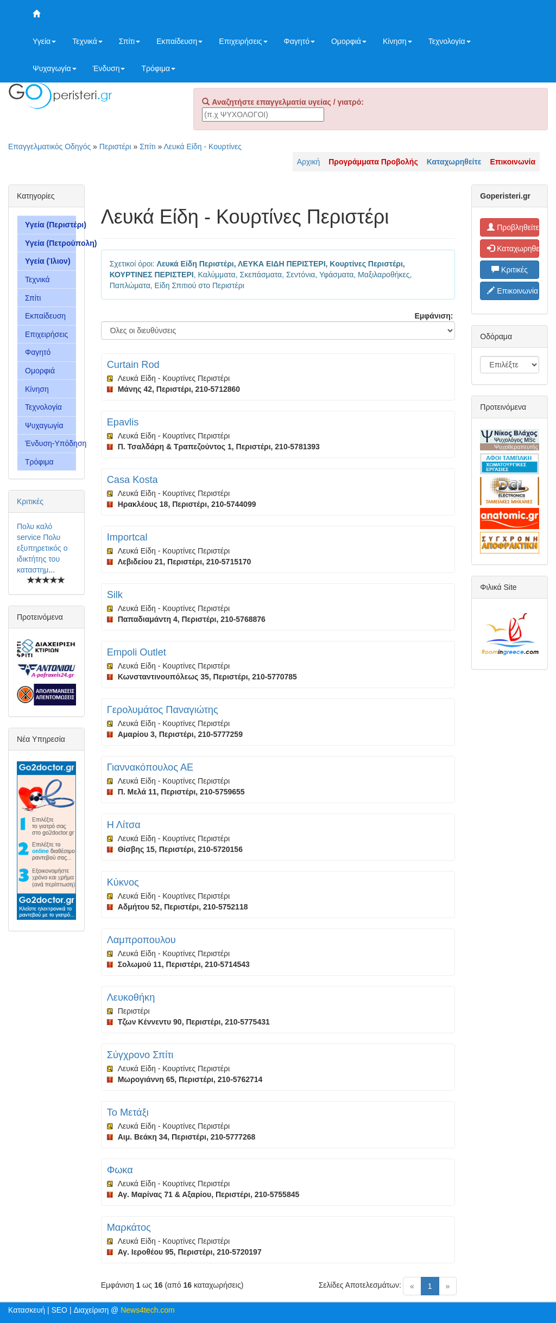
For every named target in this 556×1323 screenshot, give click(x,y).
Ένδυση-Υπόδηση (50, 443)
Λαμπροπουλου (141, 939)
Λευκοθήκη (131, 997)
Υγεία (44, 41)
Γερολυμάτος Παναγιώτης (162, 709)
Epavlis (123, 422)
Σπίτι (129, 41)
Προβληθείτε (513, 227)
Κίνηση (397, 41)
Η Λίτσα (124, 824)
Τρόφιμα (158, 68)
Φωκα (120, 1170)
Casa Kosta (132, 479)
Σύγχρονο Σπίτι (140, 1055)
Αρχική (308, 161)
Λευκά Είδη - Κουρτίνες (202, 146)
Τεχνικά (87, 41)
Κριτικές (30, 501)
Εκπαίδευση (179, 41)
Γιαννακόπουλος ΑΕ (150, 767)
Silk (115, 594)
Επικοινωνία (512, 291)
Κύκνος (123, 882)
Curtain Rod (133, 364)
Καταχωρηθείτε (513, 248)
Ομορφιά (349, 41)
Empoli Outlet (136, 652)
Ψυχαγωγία (55, 68)
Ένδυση (109, 68)
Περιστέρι (115, 146)
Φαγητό (299, 41)
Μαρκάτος (129, 1227)
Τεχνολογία (449, 41)
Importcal (127, 537)
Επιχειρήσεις (243, 41)
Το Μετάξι (128, 1112)
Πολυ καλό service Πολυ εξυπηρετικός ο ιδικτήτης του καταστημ (42, 548)
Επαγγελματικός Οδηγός (49, 146)
